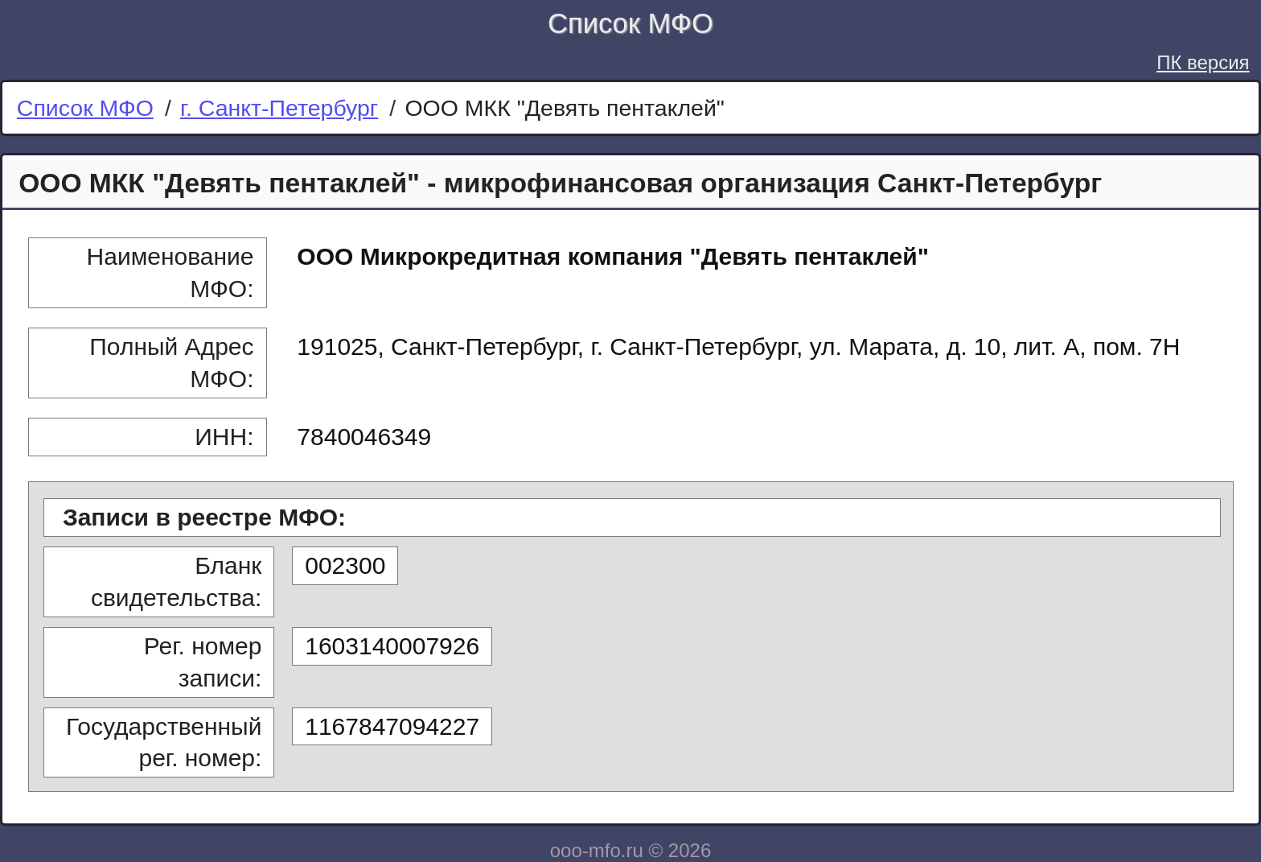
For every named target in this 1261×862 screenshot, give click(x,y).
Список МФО (630, 23)
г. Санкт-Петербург (279, 108)
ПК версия (1202, 62)
